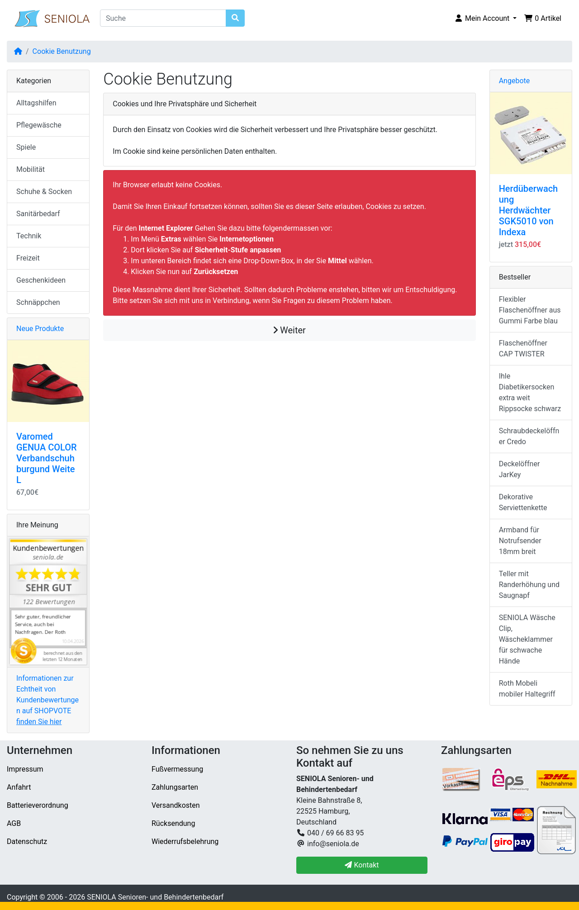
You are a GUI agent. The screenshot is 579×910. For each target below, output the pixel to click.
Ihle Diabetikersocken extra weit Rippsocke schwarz (530, 392)
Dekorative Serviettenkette (523, 502)
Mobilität (30, 169)
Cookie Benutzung (62, 51)
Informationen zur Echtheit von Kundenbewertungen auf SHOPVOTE (47, 700)
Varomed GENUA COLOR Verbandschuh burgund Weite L (46, 458)
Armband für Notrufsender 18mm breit (520, 541)
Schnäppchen (38, 302)
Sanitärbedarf (38, 213)
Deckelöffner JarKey (519, 469)
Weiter (289, 330)
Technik (28, 236)
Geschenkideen (41, 280)
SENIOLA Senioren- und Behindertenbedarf (155, 897)
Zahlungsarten (175, 787)
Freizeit (28, 258)
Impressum (25, 769)
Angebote (514, 80)
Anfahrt (19, 787)
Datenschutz (27, 841)
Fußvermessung (177, 769)
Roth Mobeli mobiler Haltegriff (527, 688)
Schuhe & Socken (44, 191)
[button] (485, 18)
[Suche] (163, 18)
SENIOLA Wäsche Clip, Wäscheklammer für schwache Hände (527, 639)
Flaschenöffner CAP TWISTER (523, 348)
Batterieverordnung (37, 805)
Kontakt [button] (362, 865)
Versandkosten (176, 805)
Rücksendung (173, 823)
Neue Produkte (40, 328)
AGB (14, 823)
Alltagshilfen (36, 103)
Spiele (26, 147)
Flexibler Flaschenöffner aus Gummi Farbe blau (530, 310)
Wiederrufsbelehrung (185, 841)
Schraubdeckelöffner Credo (529, 436)
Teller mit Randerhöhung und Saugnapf (529, 584)
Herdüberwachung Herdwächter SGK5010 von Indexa (528, 210)
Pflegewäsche (39, 125)
